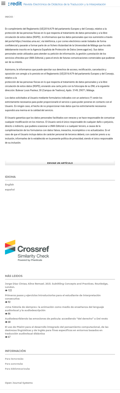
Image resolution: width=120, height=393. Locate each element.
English (9, 184)
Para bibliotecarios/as (17, 368)
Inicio (9, 16)
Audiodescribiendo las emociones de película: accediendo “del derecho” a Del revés (56, 318)
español (10, 189)
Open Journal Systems (19, 382)
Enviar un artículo (60, 163)
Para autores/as (14, 363)
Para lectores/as (14, 358)
